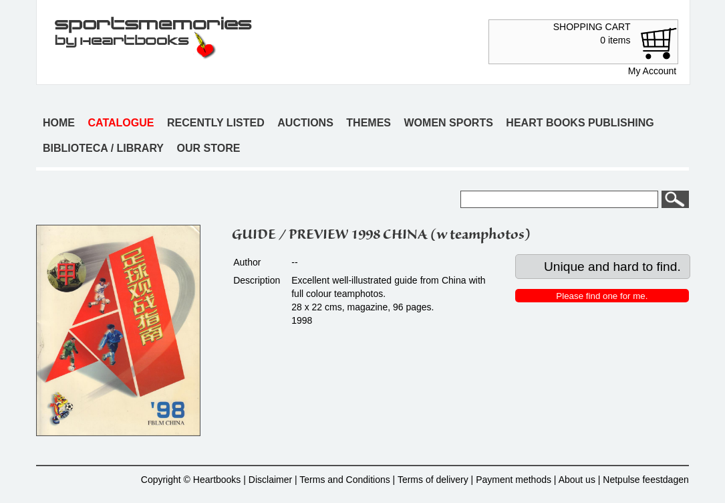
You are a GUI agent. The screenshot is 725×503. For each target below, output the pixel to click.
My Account (652, 71)
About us (577, 479)
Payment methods (513, 479)
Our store (209, 148)
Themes (368, 122)
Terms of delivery (433, 479)
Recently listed (216, 122)
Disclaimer (270, 479)
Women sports (448, 122)
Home (59, 122)
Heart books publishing (580, 122)
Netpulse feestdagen (645, 479)
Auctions (305, 122)
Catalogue (121, 122)
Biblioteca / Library (103, 148)
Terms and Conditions (344, 479)
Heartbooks (217, 479)
